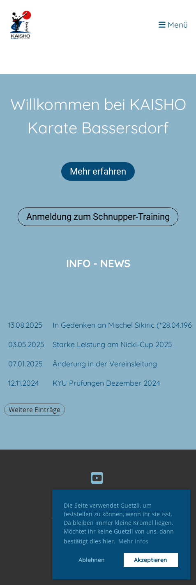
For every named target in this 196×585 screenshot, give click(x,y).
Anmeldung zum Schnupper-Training (98, 217)
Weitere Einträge (34, 409)
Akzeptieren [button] (150, 560)
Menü (173, 25)
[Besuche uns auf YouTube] (97, 478)
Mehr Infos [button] (133, 541)
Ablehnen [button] (91, 560)
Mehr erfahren (98, 171)
